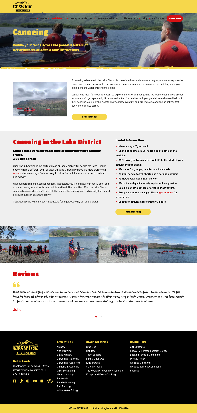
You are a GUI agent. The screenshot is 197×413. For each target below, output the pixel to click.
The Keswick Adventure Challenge (104, 370)
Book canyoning (133, 212)
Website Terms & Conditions (145, 366)
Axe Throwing (64, 351)
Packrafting (63, 378)
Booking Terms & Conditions (145, 354)
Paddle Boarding (66, 382)
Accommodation (106, 18)
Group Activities (79, 18)
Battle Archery (64, 354)
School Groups (94, 366)
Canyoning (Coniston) (68, 362)
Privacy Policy (137, 358)
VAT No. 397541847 (78, 408)
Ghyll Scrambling (66, 370)
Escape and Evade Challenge (101, 374)
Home (32, 18)
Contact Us (158, 18)
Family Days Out (95, 358)
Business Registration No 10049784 (110, 408)
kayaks (17, 173)
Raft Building (64, 386)
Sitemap (134, 370)
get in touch (166, 192)
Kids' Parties (93, 362)
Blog (145, 18)
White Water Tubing (67, 390)
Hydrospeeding (65, 374)
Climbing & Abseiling (68, 366)
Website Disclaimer (140, 362)
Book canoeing (89, 117)
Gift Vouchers (130, 18)
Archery (61, 347)
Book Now (175, 18)
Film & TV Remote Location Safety (148, 351)
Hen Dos (91, 351)
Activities (57, 18)
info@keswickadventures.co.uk (29, 370)
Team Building (93, 354)
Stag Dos (91, 347)
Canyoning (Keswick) (68, 358)
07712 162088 (21, 374)
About (43, 18)
